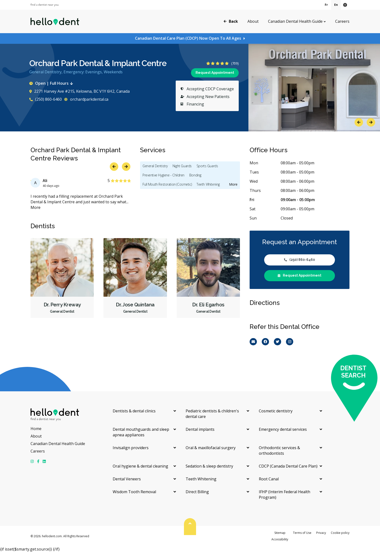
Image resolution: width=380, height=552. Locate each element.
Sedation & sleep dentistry (209, 466)
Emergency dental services (283, 429)
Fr (326, 5)
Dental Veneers (127, 479)
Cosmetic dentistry (276, 411)
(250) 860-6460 (45, 99)
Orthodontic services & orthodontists (279, 450)
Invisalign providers (131, 447)
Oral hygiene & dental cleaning (140, 466)
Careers (342, 21)
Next (371, 122)
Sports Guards (207, 166)
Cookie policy (340, 533)
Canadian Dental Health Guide (295, 21)
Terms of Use (302, 533)
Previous (359, 122)
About (253, 21)
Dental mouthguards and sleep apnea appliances (141, 432)
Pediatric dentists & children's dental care (212, 413)
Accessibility (279, 539)
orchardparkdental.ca (86, 99)
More (35, 207)
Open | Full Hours (52, 83)
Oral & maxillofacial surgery (211, 447)
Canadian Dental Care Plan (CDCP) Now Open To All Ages (188, 38)
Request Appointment (215, 73)
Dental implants (200, 429)
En (336, 5)
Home (36, 428)
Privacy (321, 533)
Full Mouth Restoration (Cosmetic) (167, 184)
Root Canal (269, 479)
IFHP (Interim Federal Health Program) (284, 494)
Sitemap (279, 533)
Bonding (195, 175)
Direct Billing (197, 491)
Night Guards (182, 166)
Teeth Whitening (208, 184)
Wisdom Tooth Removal (134, 491)
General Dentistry (155, 166)
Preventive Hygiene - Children (163, 175)
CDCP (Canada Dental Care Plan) (288, 466)
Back (231, 21)
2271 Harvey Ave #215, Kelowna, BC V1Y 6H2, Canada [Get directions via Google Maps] (79, 91)
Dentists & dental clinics (134, 411)
